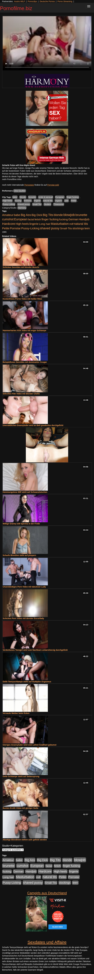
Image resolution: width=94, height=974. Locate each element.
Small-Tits (37, 204)
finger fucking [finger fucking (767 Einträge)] (50, 219)
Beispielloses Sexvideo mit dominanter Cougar (25, 362)
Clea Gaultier (19, 191)
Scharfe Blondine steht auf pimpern (19, 555)
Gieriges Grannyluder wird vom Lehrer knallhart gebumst (29, 745)
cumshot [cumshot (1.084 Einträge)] (8, 219)
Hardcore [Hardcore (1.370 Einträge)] (8, 224)
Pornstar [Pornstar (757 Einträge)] (15, 228)
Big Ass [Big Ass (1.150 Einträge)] (26, 215)
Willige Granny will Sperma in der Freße (21, 524)
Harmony (22, 208)
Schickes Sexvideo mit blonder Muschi (21, 267)
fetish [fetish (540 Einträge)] (37, 219)
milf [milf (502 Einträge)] (71, 223)
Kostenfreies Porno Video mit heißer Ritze (22, 299)
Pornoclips (32, 1)
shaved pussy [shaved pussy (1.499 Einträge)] (49, 228)
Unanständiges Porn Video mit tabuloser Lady (24, 587)
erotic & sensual (46, 197)
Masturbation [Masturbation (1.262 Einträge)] (60, 224)
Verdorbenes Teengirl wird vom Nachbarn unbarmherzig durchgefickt (35, 650)
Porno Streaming (64, 1)
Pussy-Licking (9, 204)
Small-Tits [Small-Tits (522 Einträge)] (66, 228)
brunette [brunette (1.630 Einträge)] (81, 215)
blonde (23, 197)
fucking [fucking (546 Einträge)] (63, 219)
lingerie (37, 201)
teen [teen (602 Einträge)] (87, 228)
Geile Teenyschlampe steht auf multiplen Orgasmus (27, 681)
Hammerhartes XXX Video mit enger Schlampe (24, 330)
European (59, 197)
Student (47, 204)
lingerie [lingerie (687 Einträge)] (34, 223)
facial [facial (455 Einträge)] (31, 219)
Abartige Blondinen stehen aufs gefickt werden (25, 840)
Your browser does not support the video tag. (47, 43)
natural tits (48, 201)
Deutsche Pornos (47, 1)
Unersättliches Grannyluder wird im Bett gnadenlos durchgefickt (33, 425)
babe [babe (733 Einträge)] (17, 215)
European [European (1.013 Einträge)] (20, 219)
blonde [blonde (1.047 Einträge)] (58, 215)
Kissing (18, 201)
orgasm (58, 201)
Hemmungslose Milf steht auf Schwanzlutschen (25, 492)
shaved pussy (24, 204)
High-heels (7, 201)
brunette (32, 197)
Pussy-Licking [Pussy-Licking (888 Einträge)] (30, 228)
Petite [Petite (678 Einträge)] (5, 228)
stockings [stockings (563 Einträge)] (78, 228)
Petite (73, 201)
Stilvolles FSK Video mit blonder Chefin (21, 394)
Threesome (59, 204)
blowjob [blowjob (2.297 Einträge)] (69, 215)
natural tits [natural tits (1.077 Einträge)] (81, 224)
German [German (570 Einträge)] (73, 219)
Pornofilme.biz (16, 8)
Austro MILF (19, 1)
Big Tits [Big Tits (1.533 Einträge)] (48, 215)
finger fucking (72, 197)
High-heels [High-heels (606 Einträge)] (22, 223)
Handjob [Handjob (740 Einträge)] (84, 219)
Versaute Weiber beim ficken (16, 713)
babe (15, 197)
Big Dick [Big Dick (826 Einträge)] (36, 215)
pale (66, 201)
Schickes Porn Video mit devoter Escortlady (23, 618)
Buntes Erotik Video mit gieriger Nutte (20, 808)
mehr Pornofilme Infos (11, 179)
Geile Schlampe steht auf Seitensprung (21, 776)
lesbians (27, 201)
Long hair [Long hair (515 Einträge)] (44, 223)
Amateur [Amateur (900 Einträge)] (7, 215)
